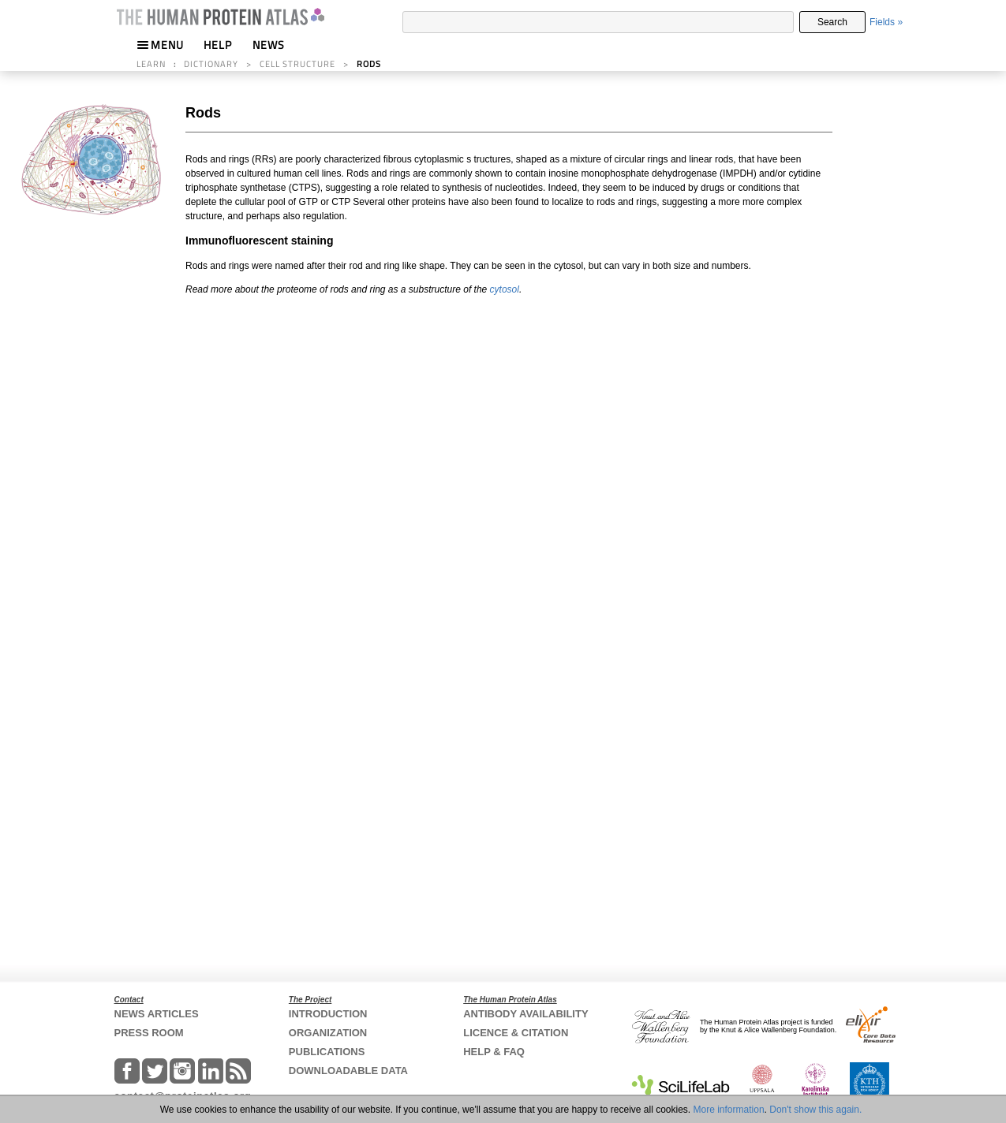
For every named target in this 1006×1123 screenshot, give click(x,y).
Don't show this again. (815, 1109)
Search (832, 22)
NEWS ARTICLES (156, 1014)
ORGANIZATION (328, 1033)
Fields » (886, 22)
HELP (218, 44)
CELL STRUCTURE (297, 64)
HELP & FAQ (494, 1052)
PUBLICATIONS (327, 1052)
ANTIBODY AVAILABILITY (525, 1014)
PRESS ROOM (149, 1033)
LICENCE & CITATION (515, 1033)
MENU (160, 44)
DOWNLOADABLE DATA (348, 1070)
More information (729, 1109)
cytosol (504, 289)
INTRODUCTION (328, 1014)
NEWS (268, 44)
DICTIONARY (211, 64)
